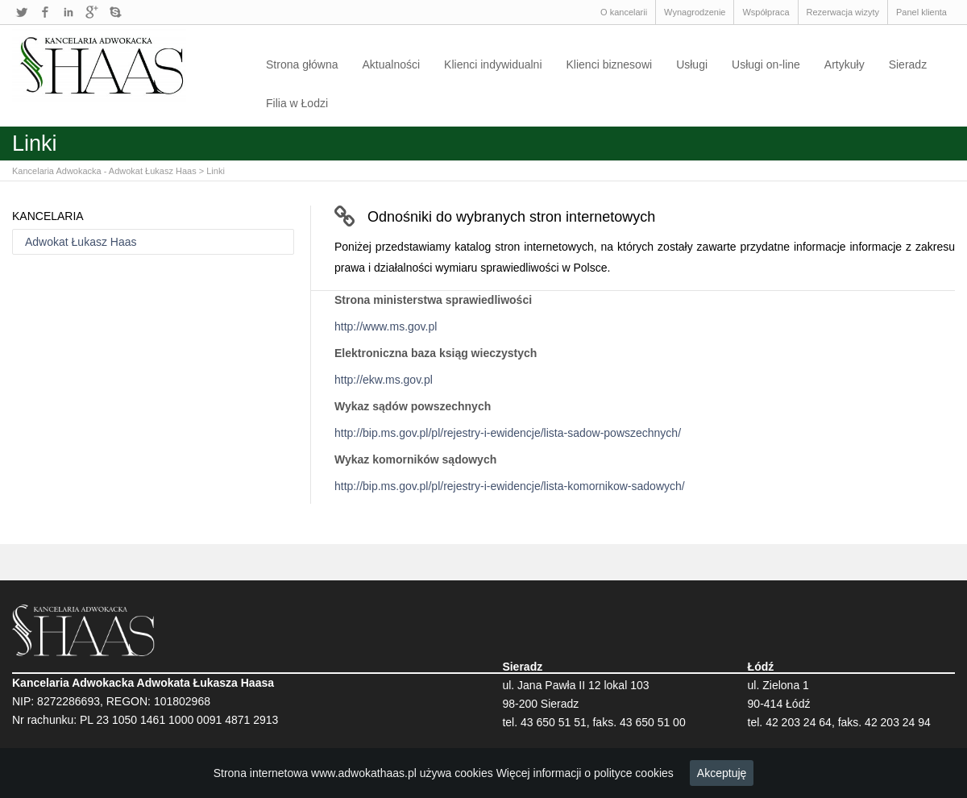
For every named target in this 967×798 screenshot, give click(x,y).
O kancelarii (623, 12)
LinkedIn (68, 12)
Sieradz (908, 64)
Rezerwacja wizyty (843, 12)
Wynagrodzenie (694, 12)
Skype (115, 12)
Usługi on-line (766, 64)
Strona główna (302, 64)
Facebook (45, 12)
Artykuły (844, 64)
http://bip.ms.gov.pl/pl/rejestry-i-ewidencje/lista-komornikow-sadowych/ (509, 486)
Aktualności (392, 64)
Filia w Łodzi (297, 103)
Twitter (21, 12)
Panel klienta (921, 12)
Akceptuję (721, 773)
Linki (215, 171)
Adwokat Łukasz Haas (81, 241)
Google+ (92, 12)
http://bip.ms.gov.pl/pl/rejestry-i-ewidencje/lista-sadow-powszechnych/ (507, 432)
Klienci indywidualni (493, 64)
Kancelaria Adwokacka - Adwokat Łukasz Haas (104, 171)
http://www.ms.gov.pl (385, 326)
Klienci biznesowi (610, 64)
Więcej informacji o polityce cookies (585, 773)
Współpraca (765, 12)
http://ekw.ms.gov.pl (383, 379)
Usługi (692, 64)
